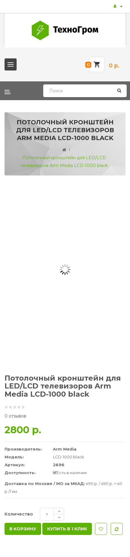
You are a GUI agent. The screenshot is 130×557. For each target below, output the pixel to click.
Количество (19, 514)
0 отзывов (15, 416)
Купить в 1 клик (67, 529)
